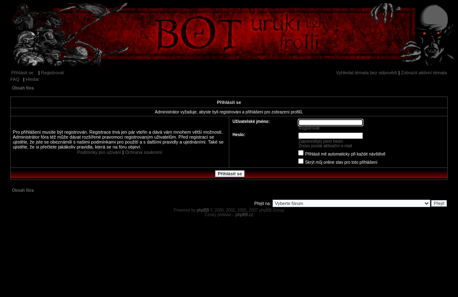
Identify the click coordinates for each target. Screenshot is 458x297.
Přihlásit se (22, 72)
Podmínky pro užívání (99, 152)
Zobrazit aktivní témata (424, 72)
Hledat (32, 79)
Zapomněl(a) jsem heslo (321, 141)
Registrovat (52, 72)
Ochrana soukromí (143, 152)
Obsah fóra (23, 88)
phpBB (203, 210)
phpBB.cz (244, 214)
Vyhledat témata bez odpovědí (366, 72)
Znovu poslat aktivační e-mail (325, 146)
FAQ (14, 79)
